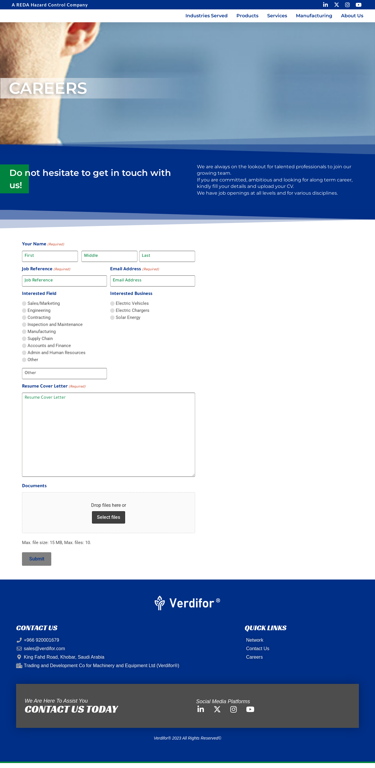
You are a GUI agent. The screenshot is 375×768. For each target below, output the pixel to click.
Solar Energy (128, 323)
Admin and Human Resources (57, 358)
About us (352, 18)
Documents (34, 492)
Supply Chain (40, 344)
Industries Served (206, 18)
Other (33, 365)
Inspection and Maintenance (55, 330)
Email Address (134, 275)
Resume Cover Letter (54, 393)
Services (277, 18)
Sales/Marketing (44, 309)
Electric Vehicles (132, 309)
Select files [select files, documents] (108, 523)
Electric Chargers (132, 316)
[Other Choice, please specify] (64, 379)
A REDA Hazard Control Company (50, 4)
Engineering (39, 316)
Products (247, 18)
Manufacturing (314, 18)
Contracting (39, 323)
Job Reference (46, 275)
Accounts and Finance (49, 351)
